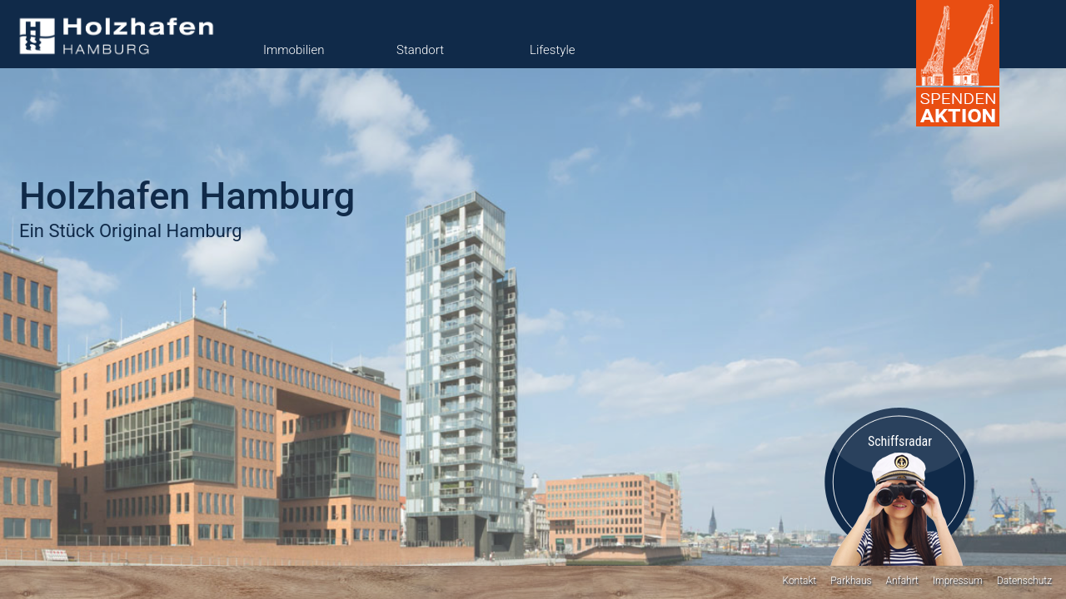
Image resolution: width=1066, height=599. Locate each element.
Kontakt (799, 581)
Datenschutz (1024, 581)
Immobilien (293, 49)
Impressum (958, 581)
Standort (420, 49)
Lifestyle (552, 49)
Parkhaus (850, 581)
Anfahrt (902, 581)
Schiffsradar (900, 441)
